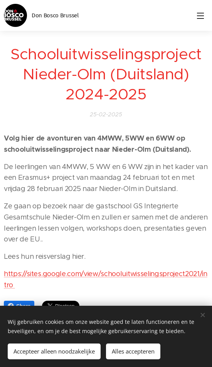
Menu (200, 15)
